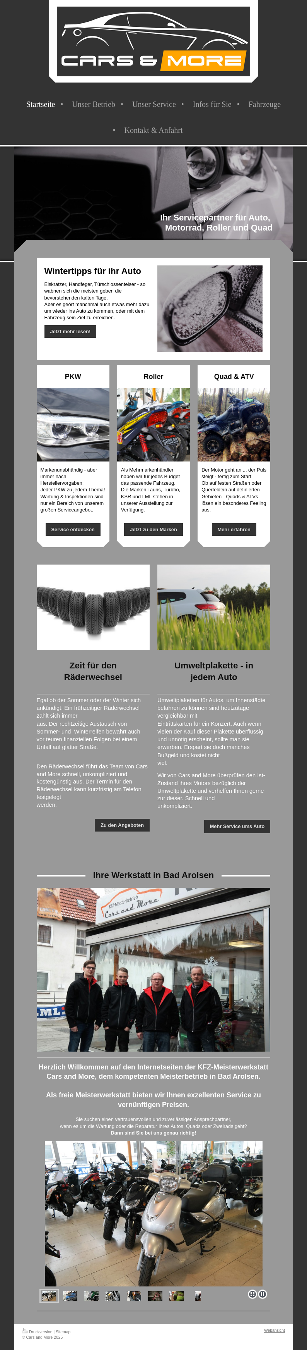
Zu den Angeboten (122, 825)
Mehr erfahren (234, 529)
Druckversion (37, 1332)
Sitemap (63, 1332)
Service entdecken (73, 529)
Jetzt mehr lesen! (70, 331)
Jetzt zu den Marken (153, 529)
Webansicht (274, 1330)
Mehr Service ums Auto (237, 826)
